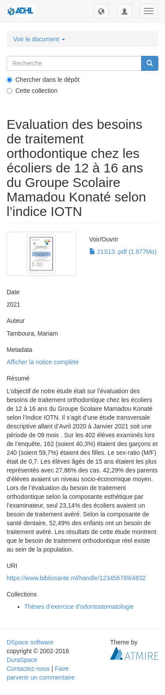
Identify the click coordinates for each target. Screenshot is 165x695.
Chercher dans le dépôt (43, 79)
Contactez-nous (28, 668)
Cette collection (32, 90)
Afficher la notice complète (43, 362)
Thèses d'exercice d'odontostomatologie (79, 606)
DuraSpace (22, 659)
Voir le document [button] (39, 39)
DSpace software (30, 642)
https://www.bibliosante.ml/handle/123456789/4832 (76, 578)
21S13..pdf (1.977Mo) (123, 251)
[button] (101, 11)
